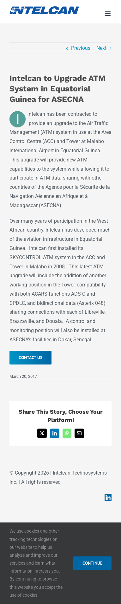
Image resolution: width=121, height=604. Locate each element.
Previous (80, 48)
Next (101, 48)
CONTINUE (92, 563)
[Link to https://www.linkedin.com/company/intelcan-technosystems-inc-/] (108, 497)
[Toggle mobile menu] (108, 13)
